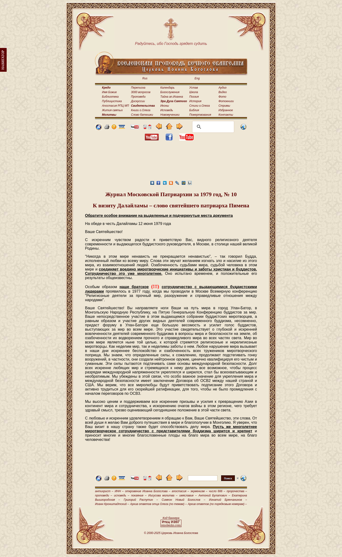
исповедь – (121, 495)
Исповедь (166, 110)
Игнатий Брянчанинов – (228, 499)
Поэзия (194, 96)
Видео (222, 92)
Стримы (224, 105)
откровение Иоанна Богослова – (147, 491)
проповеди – (103, 495)
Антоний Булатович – (214, 495)
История (195, 101)
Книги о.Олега (140, 110)
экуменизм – (198, 491)
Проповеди (138, 96)
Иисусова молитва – (163, 495)
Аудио (222, 87)
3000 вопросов (141, 92)
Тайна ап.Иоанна (171, 96)
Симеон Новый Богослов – (183, 499)
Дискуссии (138, 101)
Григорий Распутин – (141, 499)
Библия (194, 110)
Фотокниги (226, 101)
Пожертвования (200, 114)
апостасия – (180, 491)
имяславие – (188, 495)
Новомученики (170, 114)
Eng (197, 78)
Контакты (225, 114)
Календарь (167, 87)
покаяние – (139, 495)
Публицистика (112, 101)
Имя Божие (109, 92)
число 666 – (217, 491)
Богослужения (169, 92)
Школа (193, 92)
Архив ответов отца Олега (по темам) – (158, 504)
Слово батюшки (142, 114)
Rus (144, 78)
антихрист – (104, 491)
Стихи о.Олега (199, 105)
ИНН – (119, 491)
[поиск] (212, 127)
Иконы (164, 105)
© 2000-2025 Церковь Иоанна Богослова (171, 533)
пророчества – (237, 491)
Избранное (225, 110)
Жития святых (112, 110)
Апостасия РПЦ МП (115, 105)
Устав (193, 87)
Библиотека (110, 96)
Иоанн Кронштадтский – (112, 504)
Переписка (138, 87)
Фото (222, 96)
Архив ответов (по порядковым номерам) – (217, 504)
